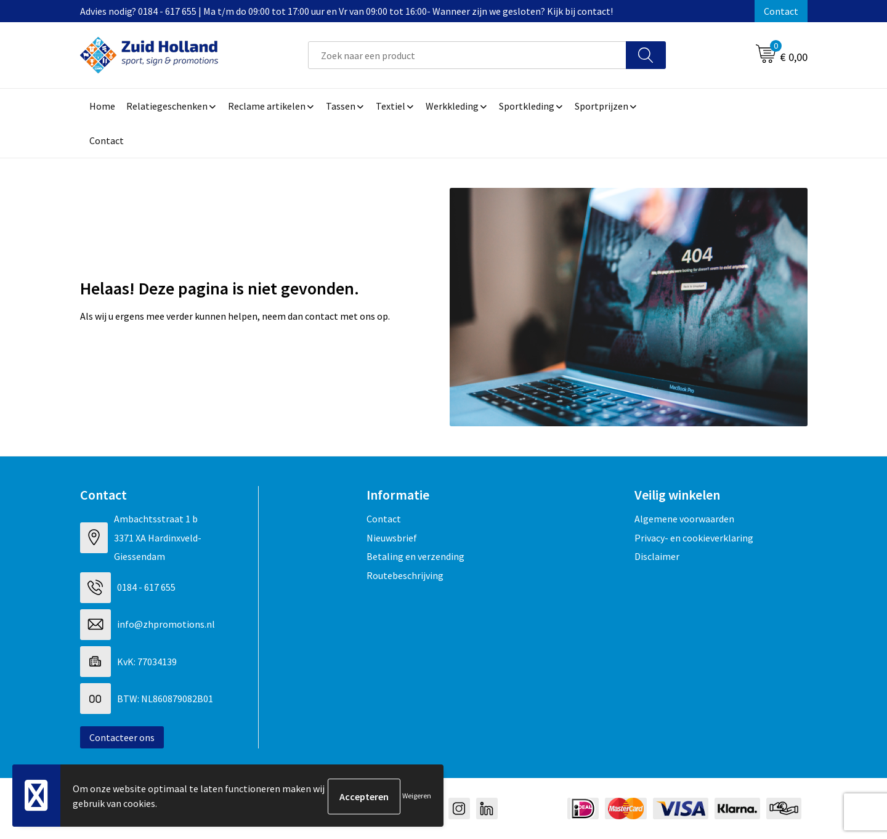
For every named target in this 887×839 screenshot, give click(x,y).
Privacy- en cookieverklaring (693, 538)
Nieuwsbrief (392, 538)
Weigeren (416, 796)
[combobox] (467, 55)
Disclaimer (656, 556)
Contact (781, 11)
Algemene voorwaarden (684, 519)
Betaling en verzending (415, 556)
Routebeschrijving (405, 575)
